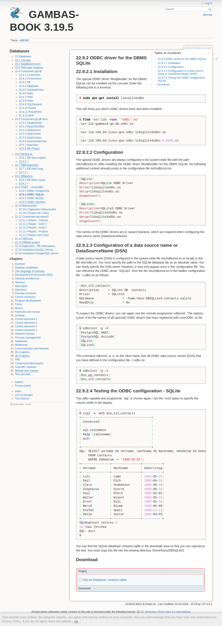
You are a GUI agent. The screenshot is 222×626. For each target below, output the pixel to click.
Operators (21, 289)
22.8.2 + (24, 183)
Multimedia (21, 344)
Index (18, 391)
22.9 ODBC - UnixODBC (29, 187)
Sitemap (207, 14)
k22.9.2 (24, 40)
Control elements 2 (26, 322)
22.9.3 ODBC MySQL (31, 198)
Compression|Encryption (29, 363)
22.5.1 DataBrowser (30, 122)
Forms (19, 304)
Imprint (19, 382)
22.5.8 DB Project (29, 148)
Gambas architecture (27, 278)
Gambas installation (26, 267)
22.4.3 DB (24, 82)
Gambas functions (25, 293)
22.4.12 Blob (26, 115)
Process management (28, 337)
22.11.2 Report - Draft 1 (33, 223)
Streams (20, 282)
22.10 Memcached (26, 205)
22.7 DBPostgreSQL (27, 165)
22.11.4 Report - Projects (33, 231)
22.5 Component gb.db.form (31, 119)
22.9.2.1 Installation (169, 63)
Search (210, 9)
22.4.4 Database (28, 86)
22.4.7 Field (26, 97)
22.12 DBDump (24, 238)
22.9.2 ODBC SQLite (31, 194)
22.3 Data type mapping (29, 67)
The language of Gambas (30, 271)
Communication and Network (32, 348)
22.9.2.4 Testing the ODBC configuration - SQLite (182, 79)
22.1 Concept (23, 60)
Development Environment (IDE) (34, 274)
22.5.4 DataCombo (30, 133)
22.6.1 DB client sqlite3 (32, 157)
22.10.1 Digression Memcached (37, 209)
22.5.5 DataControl (30, 137)
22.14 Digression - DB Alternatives (35, 246)
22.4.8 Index (26, 100)
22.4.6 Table (26, 93)
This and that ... (24, 374)
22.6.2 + (24, 161)
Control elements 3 (26, 326)
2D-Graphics (22, 352)
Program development (28, 300)
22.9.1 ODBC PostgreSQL (34, 190)
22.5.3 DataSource (30, 130)
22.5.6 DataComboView (33, 141)
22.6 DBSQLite (24, 154)
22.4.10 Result (27, 108)
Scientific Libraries (25, 367)
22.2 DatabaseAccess (28, 63)
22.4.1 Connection (29, 74)
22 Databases (23, 56)
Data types (21, 286)
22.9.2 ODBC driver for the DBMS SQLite (182, 59)
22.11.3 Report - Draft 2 (33, 227)
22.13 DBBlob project (27, 242)
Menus (19, 308)
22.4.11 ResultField (30, 111)
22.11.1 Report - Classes (33, 220)
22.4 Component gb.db (28, 71)
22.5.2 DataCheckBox (31, 126)
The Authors (22, 398)
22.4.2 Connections (30, 78)
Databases (21, 341)
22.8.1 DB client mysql (32, 179)
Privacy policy (23, 385)
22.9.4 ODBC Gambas (32, 202)
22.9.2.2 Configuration (171, 67)
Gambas (20, 263)
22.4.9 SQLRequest (30, 104)
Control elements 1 (26, 319)
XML (17, 359)
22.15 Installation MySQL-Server (34, 249)
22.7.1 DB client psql (31, 168)
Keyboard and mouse (27, 311)
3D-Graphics (22, 355)
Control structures (25, 297)
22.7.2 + (24, 172)
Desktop (20, 315)
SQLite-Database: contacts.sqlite (105, 580)
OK (76, 621)
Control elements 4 (26, 330)
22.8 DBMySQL (24, 176)
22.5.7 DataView (28, 144)
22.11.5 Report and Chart (34, 235)
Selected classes (25, 333)
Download (163, 84)
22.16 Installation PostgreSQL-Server (37, 253)
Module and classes (26, 370)
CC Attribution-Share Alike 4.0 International (165, 611)
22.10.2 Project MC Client (34, 213)
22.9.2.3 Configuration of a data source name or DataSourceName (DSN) (180, 72)
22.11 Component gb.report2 (32, 216)
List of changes (24, 394)
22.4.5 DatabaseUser (31, 89)
